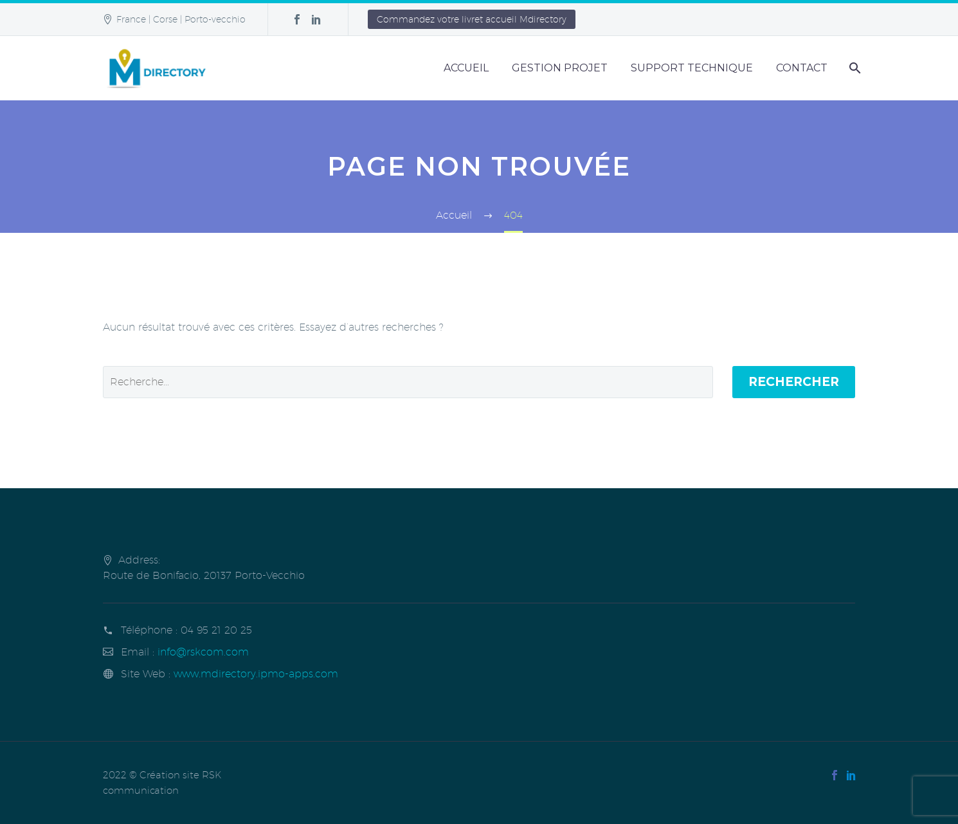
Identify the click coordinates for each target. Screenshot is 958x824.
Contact (801, 68)
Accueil (466, 68)
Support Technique (692, 68)
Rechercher (793, 381)
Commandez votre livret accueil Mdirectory (471, 19)
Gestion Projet (560, 68)
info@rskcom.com (203, 652)
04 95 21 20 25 (216, 630)
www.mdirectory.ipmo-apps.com (256, 674)
